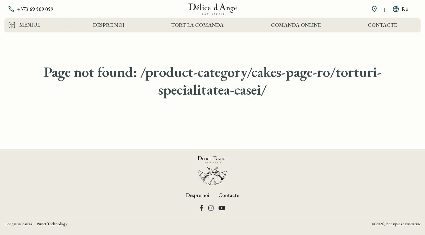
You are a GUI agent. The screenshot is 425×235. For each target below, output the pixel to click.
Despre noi (108, 25)
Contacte (382, 25)
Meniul (29, 24)
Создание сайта (18, 223)
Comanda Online (296, 25)
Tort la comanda (197, 25)
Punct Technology (52, 223)
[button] (35, 9)
